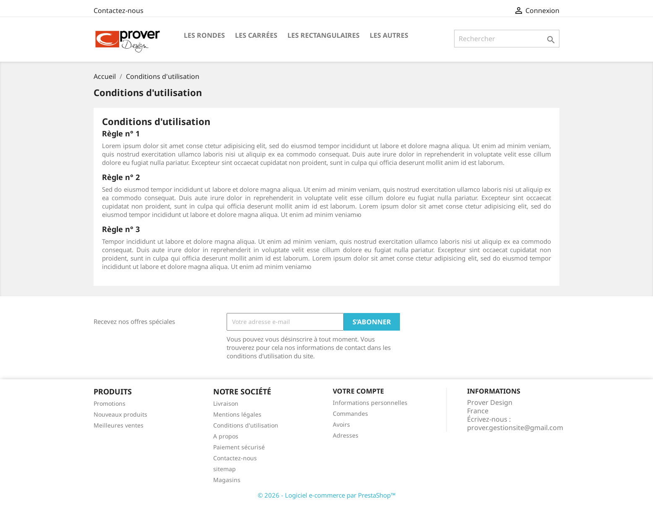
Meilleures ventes (119, 425)
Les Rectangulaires (323, 35)
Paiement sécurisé (239, 447)
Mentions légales (237, 414)
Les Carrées (256, 35)
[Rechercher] (506, 38)
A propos (225, 436)
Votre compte (358, 391)
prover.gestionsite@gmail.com (515, 427)
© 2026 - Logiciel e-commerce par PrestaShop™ (327, 495)
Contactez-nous (119, 10)
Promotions (109, 403)
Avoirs (341, 424)
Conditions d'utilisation (245, 425)
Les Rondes (204, 35)
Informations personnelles (370, 403)
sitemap (224, 469)
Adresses (345, 435)
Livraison (225, 403)
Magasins (226, 480)
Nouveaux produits (120, 414)
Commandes (350, 413)
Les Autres (389, 35)
